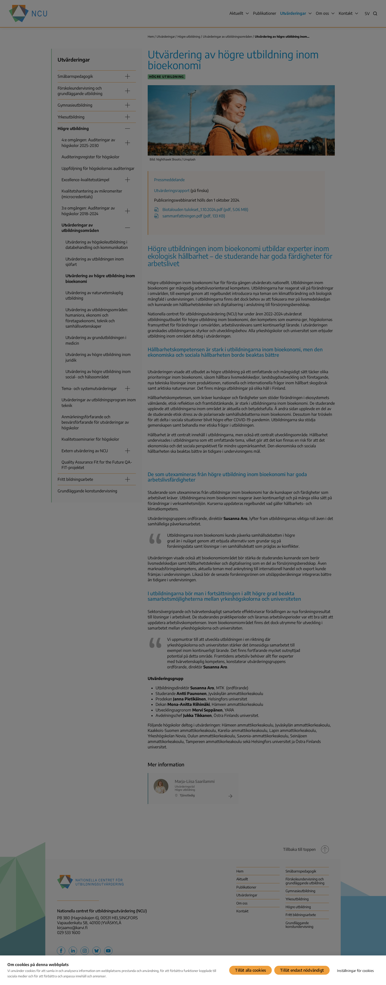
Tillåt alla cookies (250, 970)
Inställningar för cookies (355, 971)
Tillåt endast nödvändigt (302, 970)
